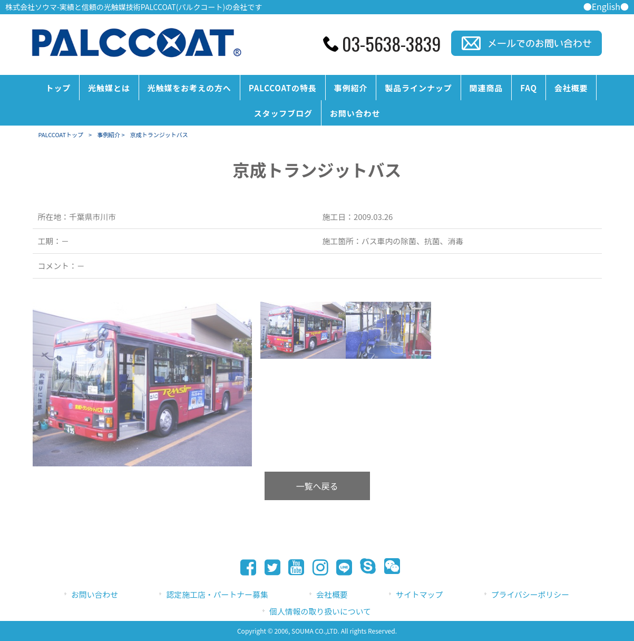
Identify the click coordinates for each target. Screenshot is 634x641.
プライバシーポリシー (530, 594)
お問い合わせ (94, 594)
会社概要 (332, 594)
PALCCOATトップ (61, 134)
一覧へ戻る (317, 486)
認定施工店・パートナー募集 (217, 594)
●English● (606, 6)
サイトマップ (419, 594)
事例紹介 (108, 134)
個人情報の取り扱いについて (320, 611)
